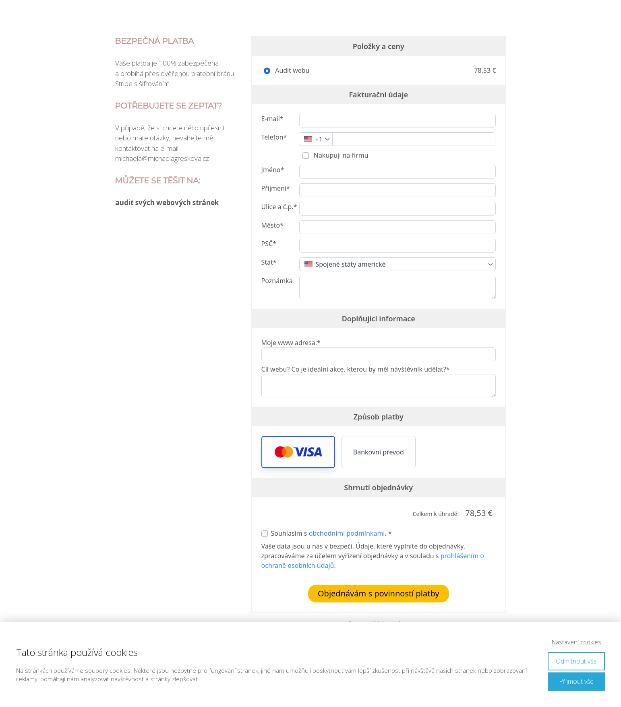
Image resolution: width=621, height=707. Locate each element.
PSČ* (268, 243)
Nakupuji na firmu (340, 155)
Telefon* (274, 137)
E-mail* (272, 118)
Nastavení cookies (576, 642)
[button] (298, 452)
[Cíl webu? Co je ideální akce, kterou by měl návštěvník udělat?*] (378, 385)
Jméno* (272, 169)
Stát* (269, 262)
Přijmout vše (576, 681)
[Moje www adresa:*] (378, 354)
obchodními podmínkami (347, 533)
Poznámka (277, 280)
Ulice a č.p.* (279, 206)
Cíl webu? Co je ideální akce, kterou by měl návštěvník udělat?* (355, 369)
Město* (272, 225)
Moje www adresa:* (291, 342)
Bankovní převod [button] (378, 452)
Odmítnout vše (576, 661)
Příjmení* (275, 188)
